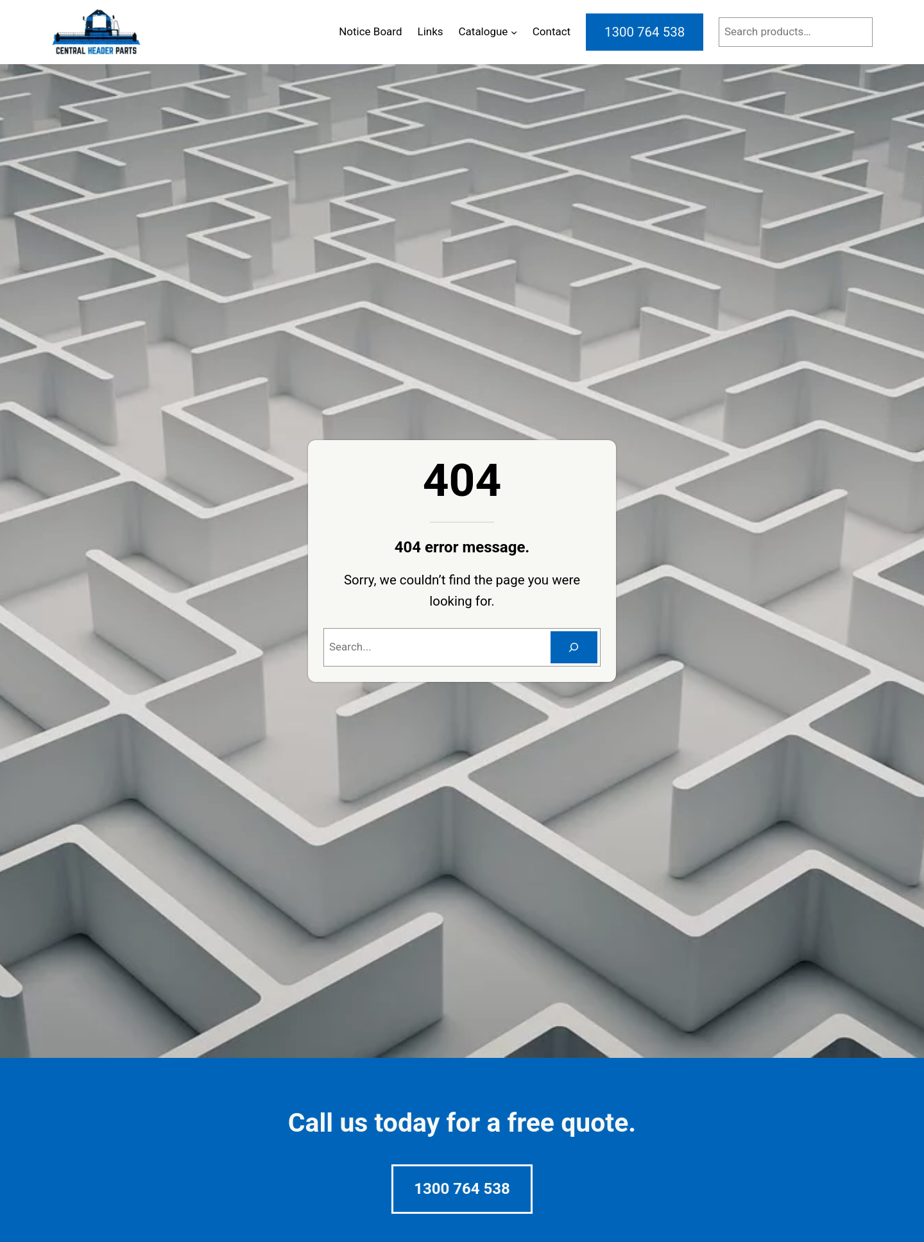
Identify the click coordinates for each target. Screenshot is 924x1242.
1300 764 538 (462, 1189)
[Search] (574, 647)
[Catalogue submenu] (514, 32)
